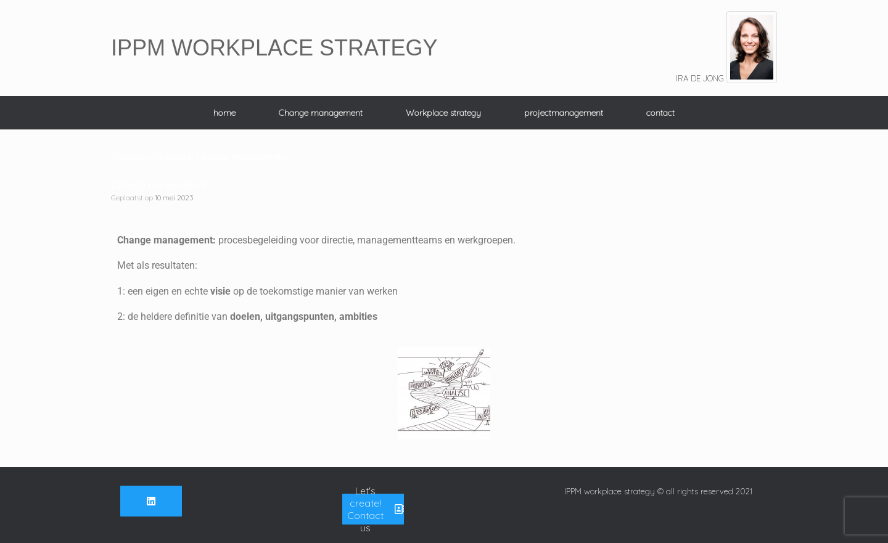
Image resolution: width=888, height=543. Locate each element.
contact (660, 112)
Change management (321, 112)
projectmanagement (563, 112)
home (224, 112)
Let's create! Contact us (375, 509)
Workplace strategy (443, 112)
